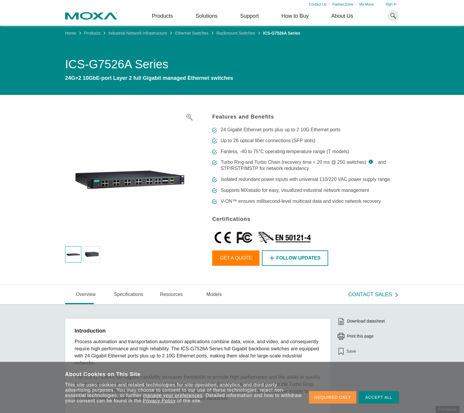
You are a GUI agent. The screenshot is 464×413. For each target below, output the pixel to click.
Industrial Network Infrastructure (137, 33)
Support (249, 16)
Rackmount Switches (235, 33)
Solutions (207, 16)
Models (214, 294)
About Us (342, 16)
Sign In (391, 4)
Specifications (128, 294)
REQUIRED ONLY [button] (332, 397)
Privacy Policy (159, 400)
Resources (171, 294)
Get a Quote (236, 257)
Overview (86, 294)
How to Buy (295, 16)
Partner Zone (343, 4)
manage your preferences (173, 395)
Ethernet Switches (192, 33)
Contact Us (317, 4)
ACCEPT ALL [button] (378, 397)
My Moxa (366, 4)
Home (70, 33)
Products (92, 33)
